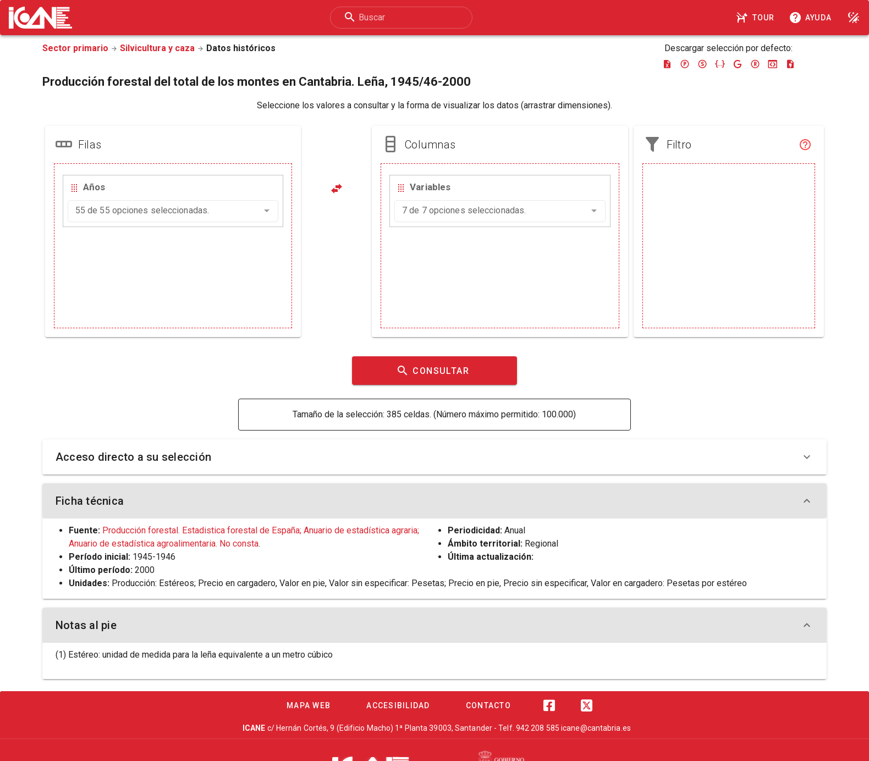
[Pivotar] (336, 188)
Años (94, 186)
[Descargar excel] (667, 64)
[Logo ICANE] (40, 18)
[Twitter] (586, 705)
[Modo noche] (853, 17)
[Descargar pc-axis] (685, 64)
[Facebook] (549, 705)
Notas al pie (434, 625)
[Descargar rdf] (755, 64)
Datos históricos (241, 48)
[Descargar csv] (790, 64)
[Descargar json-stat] (773, 64)
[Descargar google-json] (737, 64)
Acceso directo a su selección (434, 457)
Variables (430, 186)
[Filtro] (805, 145)
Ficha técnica (434, 501)
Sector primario (75, 48)
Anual (514, 530)
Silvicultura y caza (157, 48)
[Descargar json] (720, 64)
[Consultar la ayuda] (812, 17)
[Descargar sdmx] (702, 64)
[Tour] (756, 17)
